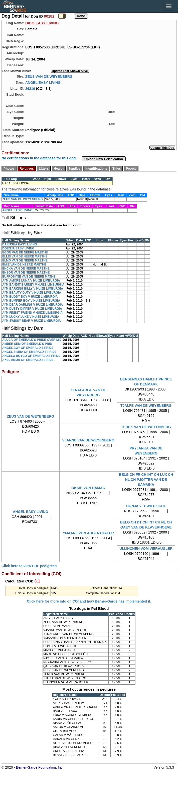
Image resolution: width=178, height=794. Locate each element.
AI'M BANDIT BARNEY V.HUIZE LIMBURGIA (33, 284)
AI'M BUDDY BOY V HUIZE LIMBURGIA (30, 296)
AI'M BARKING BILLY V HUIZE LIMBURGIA (32, 288)
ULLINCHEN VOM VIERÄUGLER (145, 549)
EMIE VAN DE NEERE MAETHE (24, 264)
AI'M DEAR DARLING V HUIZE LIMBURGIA (32, 304)
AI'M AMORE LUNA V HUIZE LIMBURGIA (31, 280)
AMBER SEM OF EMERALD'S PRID (27, 344)
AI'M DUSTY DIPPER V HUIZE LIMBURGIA (32, 308)
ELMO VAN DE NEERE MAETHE (25, 260)
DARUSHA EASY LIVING (19, 244)
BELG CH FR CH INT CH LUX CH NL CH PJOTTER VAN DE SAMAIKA (146, 480)
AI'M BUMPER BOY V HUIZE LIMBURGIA (31, 300)
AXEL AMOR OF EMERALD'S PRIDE (28, 360)
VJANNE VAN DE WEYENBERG (88, 440)
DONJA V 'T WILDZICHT (146, 506)
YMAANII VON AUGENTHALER (88, 533)
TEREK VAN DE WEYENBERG (146, 427)
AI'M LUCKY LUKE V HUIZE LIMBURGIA (30, 316)
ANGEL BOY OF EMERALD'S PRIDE (27, 348)
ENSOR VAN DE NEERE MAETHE (26, 272)
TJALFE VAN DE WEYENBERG (145, 406)
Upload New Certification (103, 159)
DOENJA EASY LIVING (18, 248)
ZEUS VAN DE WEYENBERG (49, 76)
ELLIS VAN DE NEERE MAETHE (24, 256)
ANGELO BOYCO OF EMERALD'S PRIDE (31, 356)
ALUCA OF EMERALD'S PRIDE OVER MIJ (31, 340)
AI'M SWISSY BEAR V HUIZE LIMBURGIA (31, 320)
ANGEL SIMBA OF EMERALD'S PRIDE (29, 352)
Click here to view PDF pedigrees (29, 566)
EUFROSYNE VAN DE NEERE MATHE (28, 276)
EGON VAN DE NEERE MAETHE (25, 252)
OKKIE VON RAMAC (88, 488)
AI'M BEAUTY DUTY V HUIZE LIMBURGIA (31, 292)
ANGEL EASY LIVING (43, 82)
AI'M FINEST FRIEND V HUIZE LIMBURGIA (32, 312)
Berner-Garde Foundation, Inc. (40, 767)
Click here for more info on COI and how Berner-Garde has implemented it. (89, 601)
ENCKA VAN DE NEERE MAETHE (26, 268)
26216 (30, 88)
